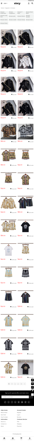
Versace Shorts (21, 16)
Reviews (19, 417)
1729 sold (30, 283)
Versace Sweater (28, 16)
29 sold (13, 94)
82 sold (13, 141)
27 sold (13, 71)
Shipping (19, 424)
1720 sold (30, 212)
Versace (13, 8)
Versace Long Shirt (3, 16)
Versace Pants (3, 23)
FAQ (18, 421)
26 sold (30, 47)
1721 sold (30, 306)
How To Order (4, 417)
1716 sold (13, 306)
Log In (18, 414)
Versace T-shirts (20, 12)
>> (21, 383)
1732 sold (13, 212)
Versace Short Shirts (29, 12)
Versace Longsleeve (12, 12)
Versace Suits (29, 19)
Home (2, 8)
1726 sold (13, 165)
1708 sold (30, 330)
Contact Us (3, 424)
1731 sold (30, 189)
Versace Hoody (21, 19)
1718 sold (30, 236)
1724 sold (13, 189)
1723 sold (30, 259)
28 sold (13, 118)
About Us (3, 421)
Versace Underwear (3, 12)
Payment (19, 426)
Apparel (7, 8)
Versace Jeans (4, 19)
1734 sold (13, 330)
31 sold (13, 47)
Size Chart (3, 414)
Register (19, 412)
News (2, 426)
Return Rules (4, 412)
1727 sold (30, 165)
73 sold (30, 141)
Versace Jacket (12, 19)
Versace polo (12, 16)
